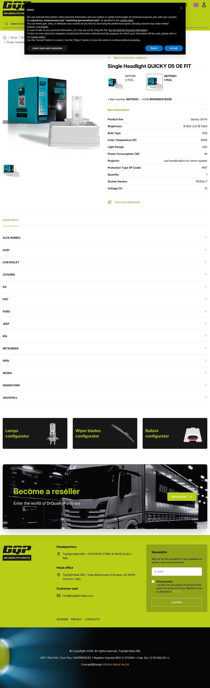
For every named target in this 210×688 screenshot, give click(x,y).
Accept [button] (174, 48)
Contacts (92, 619)
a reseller (46, 491)
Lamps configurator (17, 433)
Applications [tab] (11, 220)
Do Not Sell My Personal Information (128, 30)
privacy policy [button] (38, 37)
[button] (181, 8)
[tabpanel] (105, 317)
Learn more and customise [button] (47, 48)
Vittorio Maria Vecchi (116, 664)
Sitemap (62, 619)
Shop (13, 37)
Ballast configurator (157, 433)
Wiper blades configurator (88, 433)
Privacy (177, 591)
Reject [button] (154, 48)
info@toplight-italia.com (78, 595)
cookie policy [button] (126, 20)
